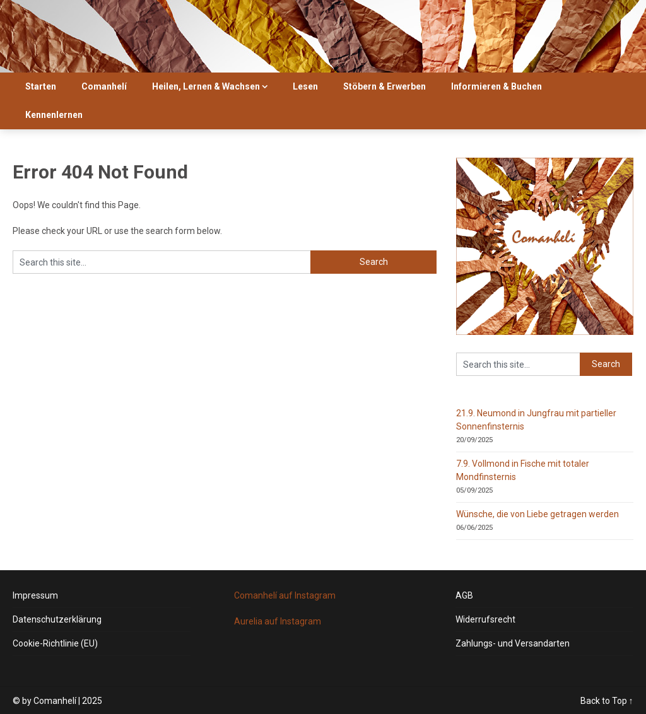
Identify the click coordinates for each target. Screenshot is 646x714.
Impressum (35, 595)
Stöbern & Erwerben (384, 86)
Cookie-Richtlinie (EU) (55, 643)
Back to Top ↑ (606, 701)
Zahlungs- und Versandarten (512, 643)
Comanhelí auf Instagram (285, 595)
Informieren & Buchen (496, 86)
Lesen (305, 86)
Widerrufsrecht (485, 619)
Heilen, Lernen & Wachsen (206, 86)
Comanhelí (104, 86)
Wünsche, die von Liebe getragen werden (537, 514)
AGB (464, 595)
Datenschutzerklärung (57, 619)
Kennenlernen (54, 115)
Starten (40, 86)
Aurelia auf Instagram (277, 621)
